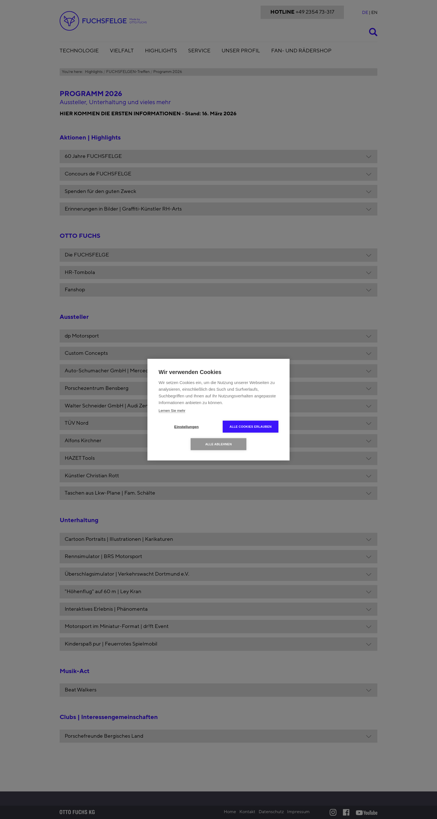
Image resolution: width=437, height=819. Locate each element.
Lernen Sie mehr (172, 410)
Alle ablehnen (218, 444)
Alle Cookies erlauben (251, 426)
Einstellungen (186, 426)
